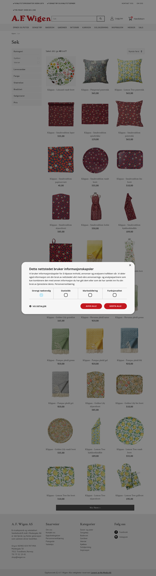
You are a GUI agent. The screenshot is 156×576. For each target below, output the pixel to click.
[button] (37, 306)
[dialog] (78, 288)
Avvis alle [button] (90, 306)
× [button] (130, 265)
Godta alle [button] (115, 306)
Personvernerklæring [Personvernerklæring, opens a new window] (65, 283)
